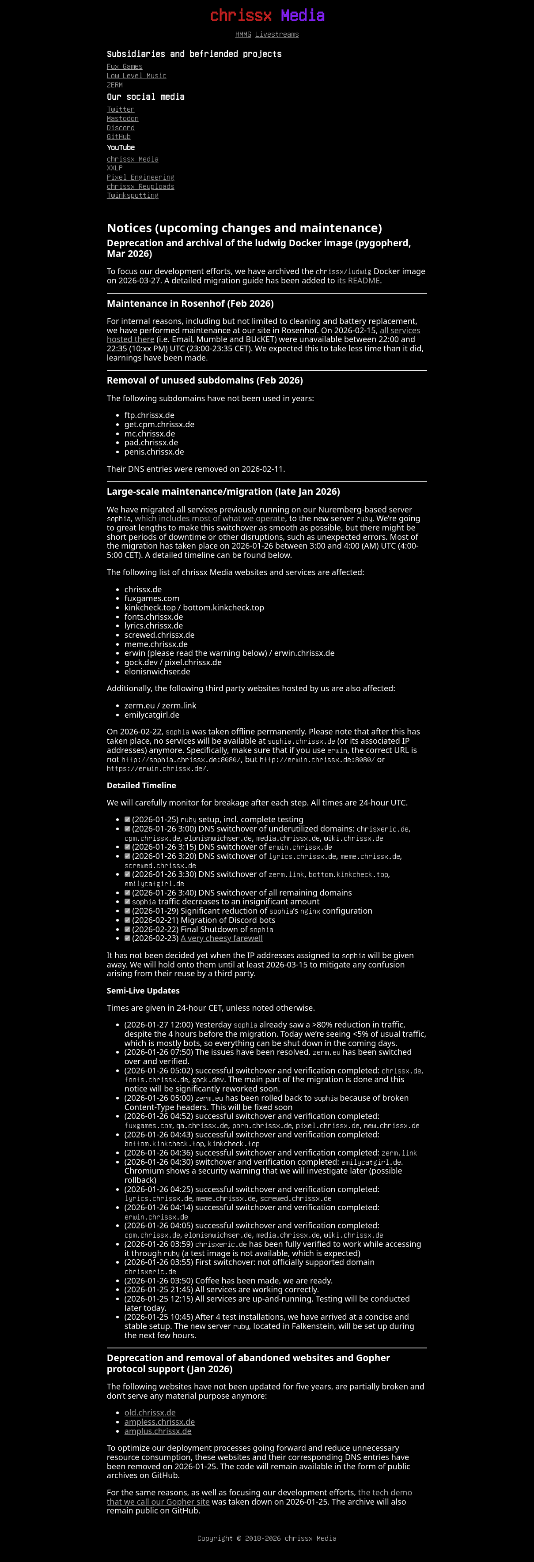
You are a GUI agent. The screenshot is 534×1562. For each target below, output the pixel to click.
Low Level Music (137, 75)
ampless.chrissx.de (160, 1421)
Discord (121, 127)
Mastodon (123, 118)
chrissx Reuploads (140, 186)
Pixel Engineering (140, 177)
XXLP (115, 167)
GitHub (119, 136)
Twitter (121, 109)
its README (358, 280)
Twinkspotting (133, 195)
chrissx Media (133, 158)
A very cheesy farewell (222, 938)
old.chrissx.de (150, 1412)
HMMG (243, 34)
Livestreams (277, 34)
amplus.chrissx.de (158, 1431)
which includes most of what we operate (210, 518)
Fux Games (125, 66)
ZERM (115, 84)
